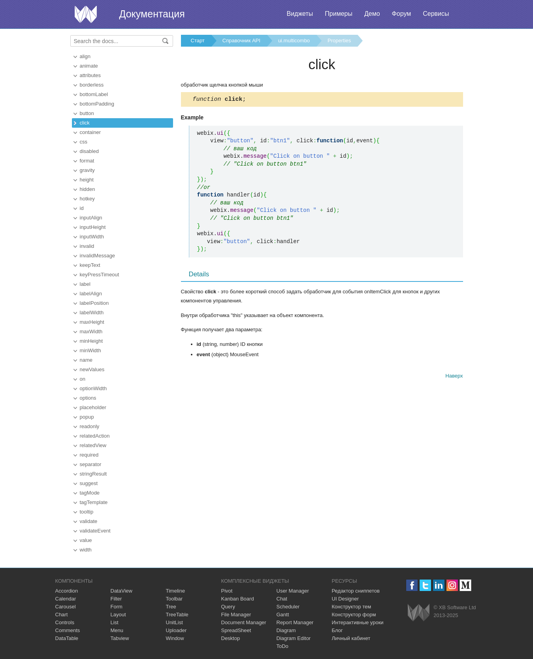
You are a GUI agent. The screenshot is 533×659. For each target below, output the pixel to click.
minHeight (91, 341)
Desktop (230, 638)
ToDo (282, 646)
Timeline (175, 591)
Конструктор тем (351, 607)
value (86, 540)
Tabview (120, 638)
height (87, 180)
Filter (116, 599)
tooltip (87, 512)
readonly (90, 426)
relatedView (93, 445)
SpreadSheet (236, 630)
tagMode (90, 493)
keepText (90, 265)
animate (89, 66)
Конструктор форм (354, 614)
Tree (171, 607)
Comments (67, 630)
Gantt (283, 614)
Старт (198, 40)
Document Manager (243, 622)
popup (87, 417)
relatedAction (95, 436)
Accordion (66, 591)
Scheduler (288, 607)
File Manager (236, 614)
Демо (372, 13)
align (85, 56)
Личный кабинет (351, 638)
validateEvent (95, 531)
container (90, 132)
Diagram (286, 630)
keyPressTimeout (99, 275)
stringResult (93, 474)
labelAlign (91, 293)
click (85, 123)
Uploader (176, 630)
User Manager (293, 591)
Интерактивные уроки (358, 622)
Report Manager (295, 622)
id (82, 208)
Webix (418, 612)
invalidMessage (97, 256)
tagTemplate (94, 502)
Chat (282, 599)
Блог (337, 630)
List (115, 622)
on (82, 379)
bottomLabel (94, 94)
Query (228, 607)
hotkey (87, 199)
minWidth (90, 350)
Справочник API (241, 40)
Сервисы (436, 13)
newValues (92, 369)
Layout (118, 614)
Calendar (65, 599)
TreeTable (177, 614)
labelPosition (94, 303)
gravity (87, 170)
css (84, 142)
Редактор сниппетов (356, 591)
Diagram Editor (294, 638)
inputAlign (91, 218)
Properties (339, 40)
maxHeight (92, 322)
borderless (92, 85)
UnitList (174, 622)
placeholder (93, 407)
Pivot (227, 591)
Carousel (65, 607)
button (87, 113)
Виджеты (299, 13)
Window (175, 638)
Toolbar (174, 599)
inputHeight (93, 227)
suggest (89, 483)
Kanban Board (237, 599)
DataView (121, 591)
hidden (87, 189)
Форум (401, 13)
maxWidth (91, 331)
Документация (152, 13)
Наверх (454, 377)
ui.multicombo (294, 40)
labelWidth (92, 312)
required (89, 455)
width (86, 550)
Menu (117, 630)
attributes (90, 75)
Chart (61, 614)
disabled (89, 151)
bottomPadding (97, 104)
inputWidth (92, 237)
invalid (87, 246)
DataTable (67, 638)
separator (91, 464)
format (87, 161)
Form (116, 607)
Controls (64, 622)
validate (89, 521)
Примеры (338, 13)
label (85, 284)
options (88, 398)
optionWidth (93, 388)
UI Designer (345, 599)
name (86, 360)
